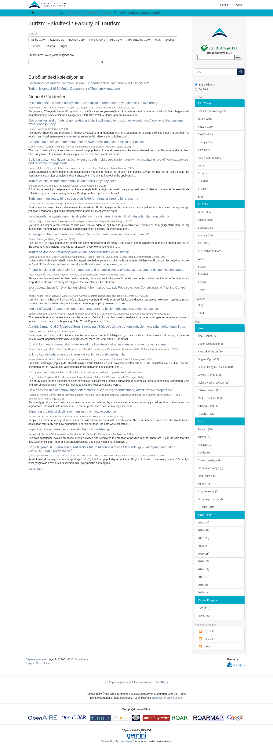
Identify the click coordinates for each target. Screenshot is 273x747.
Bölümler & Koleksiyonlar (213, 111)
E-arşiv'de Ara (205, 84)
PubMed (36, 46)
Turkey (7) (204, 483)
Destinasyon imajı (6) (210, 499)
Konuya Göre (97, 39)
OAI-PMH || (161, 682)
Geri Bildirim (43, 663)
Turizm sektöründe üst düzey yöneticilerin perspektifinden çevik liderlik (78, 252)
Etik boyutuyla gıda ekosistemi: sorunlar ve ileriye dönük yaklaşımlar (77, 354)
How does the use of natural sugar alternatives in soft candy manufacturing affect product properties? (100, 390)
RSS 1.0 (206, 631)
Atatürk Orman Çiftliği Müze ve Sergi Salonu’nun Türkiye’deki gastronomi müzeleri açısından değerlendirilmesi (107, 326)
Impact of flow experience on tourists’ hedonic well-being (68, 429)
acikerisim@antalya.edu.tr (167, 697)
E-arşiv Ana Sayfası (47, 12)
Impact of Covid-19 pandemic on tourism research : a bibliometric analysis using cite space (93, 309)
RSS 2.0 (206, 639)
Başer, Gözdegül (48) (210, 343)
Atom (204, 646)
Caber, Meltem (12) (209, 390)
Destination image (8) (210, 468)
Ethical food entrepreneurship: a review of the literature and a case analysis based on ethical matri (98, 344)
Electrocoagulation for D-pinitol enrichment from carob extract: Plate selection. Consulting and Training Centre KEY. (106, 289)
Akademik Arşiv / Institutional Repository (88, 12)
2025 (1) (203, 592)
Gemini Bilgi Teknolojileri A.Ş (117, 741)
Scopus (170, 39)
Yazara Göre (56, 39)
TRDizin (50, 46)
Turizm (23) (204, 437)
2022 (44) (203, 522)
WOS (158, 39)
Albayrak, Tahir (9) (208, 405)
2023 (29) (203, 545)
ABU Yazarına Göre (138, 39)
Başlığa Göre (77, 39)
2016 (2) (203, 584)
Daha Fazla (35, 468)
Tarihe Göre (38, 39)
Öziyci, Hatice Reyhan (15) (214, 382)
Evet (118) (204, 608)
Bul (102, 62)
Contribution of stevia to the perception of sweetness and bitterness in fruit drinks (86, 142)
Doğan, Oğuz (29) (208, 359)
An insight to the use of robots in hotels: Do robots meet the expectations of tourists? (88, 234)
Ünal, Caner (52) (208, 335)
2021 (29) (203, 538)
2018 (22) (203, 561)
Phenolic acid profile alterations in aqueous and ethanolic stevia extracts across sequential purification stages (106, 269)
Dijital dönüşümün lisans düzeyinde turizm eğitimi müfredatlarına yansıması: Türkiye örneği (93, 103)
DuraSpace (81, 659)
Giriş (200, 305)
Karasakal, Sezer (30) (211, 351)
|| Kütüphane (112, 682)
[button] (225, 4)
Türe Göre (116, 39)
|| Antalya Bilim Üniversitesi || (137, 682)
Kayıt (201, 312)
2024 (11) (203, 569)
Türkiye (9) (204, 452)
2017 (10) (203, 576)
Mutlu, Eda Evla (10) (210, 398)
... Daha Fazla (206, 413)
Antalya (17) (205, 444)
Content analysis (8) (210, 460)
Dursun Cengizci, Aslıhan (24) (215, 367)
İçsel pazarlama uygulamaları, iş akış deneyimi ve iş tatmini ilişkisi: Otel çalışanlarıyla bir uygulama (98, 216)
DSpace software (36, 659)
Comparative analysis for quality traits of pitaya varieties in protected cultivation (84, 372)
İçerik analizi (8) (207, 475)
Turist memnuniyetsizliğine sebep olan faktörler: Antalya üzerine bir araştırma (83, 198)
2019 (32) (203, 530)
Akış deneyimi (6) (208, 491)
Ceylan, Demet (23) (209, 374)
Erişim (63, 46)
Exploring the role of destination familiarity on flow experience (72, 411)
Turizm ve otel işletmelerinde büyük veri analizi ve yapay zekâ (72, 181)
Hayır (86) (204, 615)
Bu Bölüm (202, 89)
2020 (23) (203, 553)
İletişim (30, 663)
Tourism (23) (205, 429)
